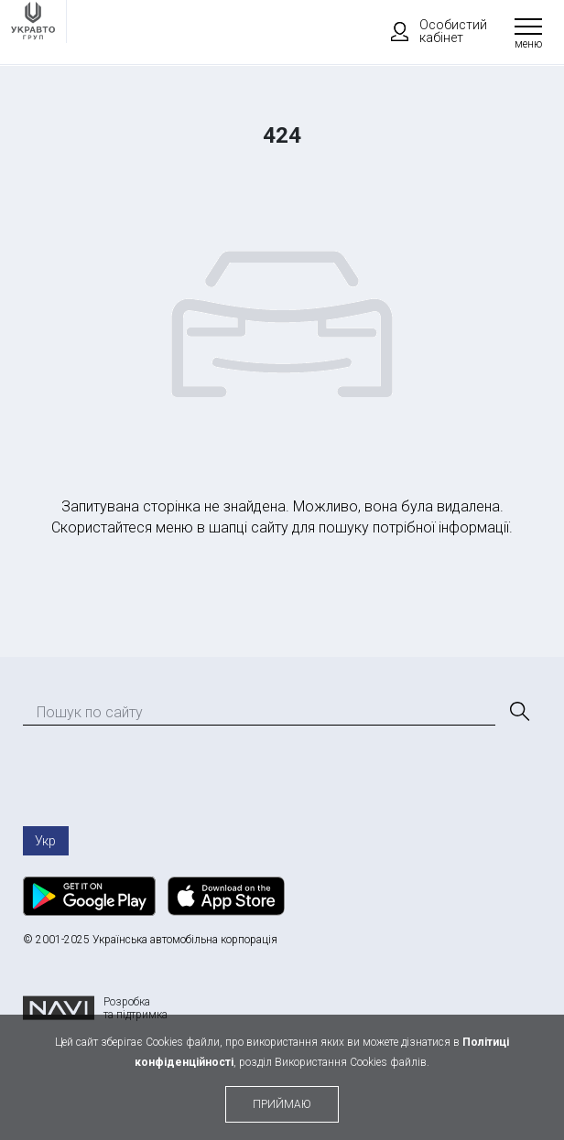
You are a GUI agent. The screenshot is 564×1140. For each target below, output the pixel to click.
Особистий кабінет (430, 31)
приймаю (282, 1104)
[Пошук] (518, 712)
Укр (45, 840)
